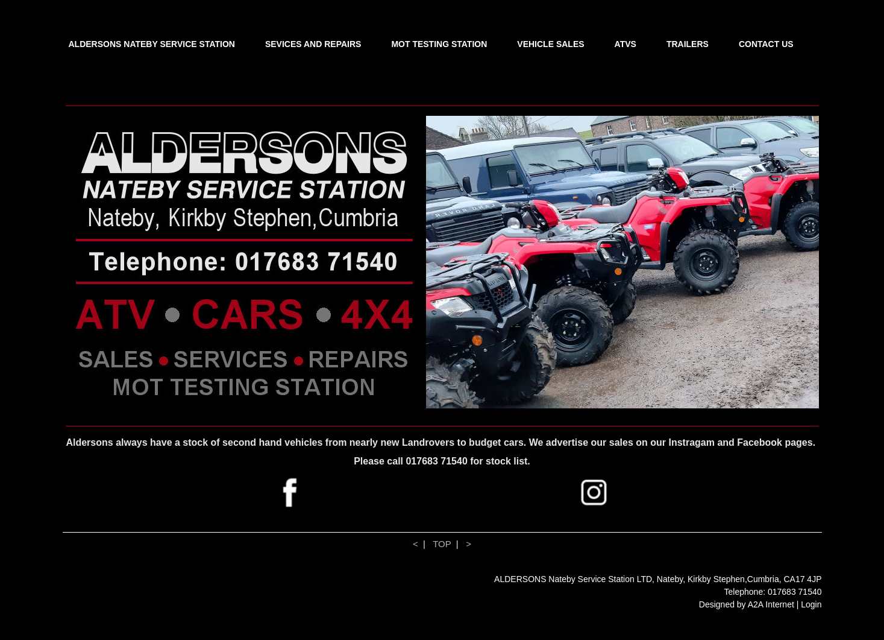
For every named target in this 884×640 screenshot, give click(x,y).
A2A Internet (771, 604)
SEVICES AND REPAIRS (313, 44)
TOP (442, 544)
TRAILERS (687, 44)
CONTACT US (766, 44)
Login (811, 604)
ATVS (625, 44)
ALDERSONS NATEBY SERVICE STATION (152, 44)
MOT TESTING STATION (439, 44)
